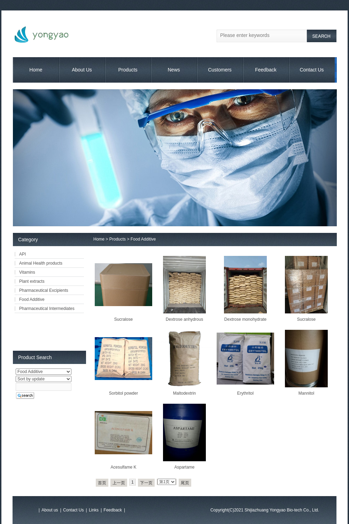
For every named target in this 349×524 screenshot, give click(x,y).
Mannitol (306, 393)
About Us (82, 70)
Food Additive (143, 239)
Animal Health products (40, 263)
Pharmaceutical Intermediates (47, 308)
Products (127, 70)
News (174, 70)
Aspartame (184, 467)
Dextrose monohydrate (245, 319)
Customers (220, 70)
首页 (102, 482)
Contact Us (312, 70)
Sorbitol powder (123, 393)
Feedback (265, 70)
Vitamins (27, 272)
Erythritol (245, 393)
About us (49, 510)
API (22, 254)
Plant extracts (32, 281)
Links (94, 510)
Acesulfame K (123, 467)
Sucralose (123, 319)
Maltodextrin (184, 393)
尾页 (185, 482)
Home (35, 70)
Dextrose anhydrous (184, 319)
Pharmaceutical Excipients (43, 290)
